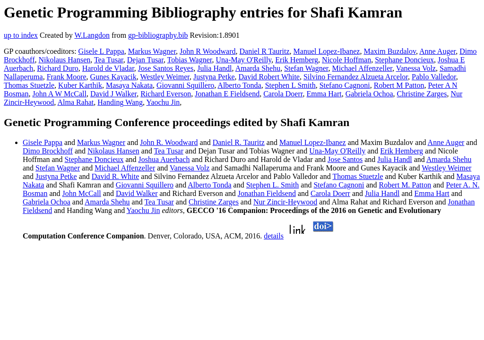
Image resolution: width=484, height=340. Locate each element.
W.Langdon (92, 35)
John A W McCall (59, 94)
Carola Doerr (282, 94)
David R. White (115, 176)
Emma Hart (323, 94)
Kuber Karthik (80, 85)
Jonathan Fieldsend (267, 193)
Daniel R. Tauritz (239, 142)
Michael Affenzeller (362, 68)
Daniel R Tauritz (265, 51)
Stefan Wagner (306, 68)
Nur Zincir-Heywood (285, 202)
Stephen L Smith (290, 85)
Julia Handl (214, 68)
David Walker (137, 193)
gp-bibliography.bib (158, 35)
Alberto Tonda (239, 85)
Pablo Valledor (434, 77)
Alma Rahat (75, 102)
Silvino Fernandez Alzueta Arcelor (355, 77)
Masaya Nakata (129, 85)
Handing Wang (120, 102)
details (274, 236)
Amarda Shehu (258, 68)
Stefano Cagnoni (345, 85)
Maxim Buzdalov (389, 51)
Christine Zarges (422, 94)
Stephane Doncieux (404, 60)
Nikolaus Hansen (64, 60)
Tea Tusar (108, 60)
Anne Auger (437, 51)
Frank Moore (66, 77)
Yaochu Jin (163, 102)
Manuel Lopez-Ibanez (327, 51)
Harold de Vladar (108, 68)
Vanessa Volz (416, 68)
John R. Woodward (169, 142)
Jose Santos (345, 159)
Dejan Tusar (145, 60)
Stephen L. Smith (272, 185)
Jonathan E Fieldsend (227, 94)
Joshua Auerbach (164, 159)
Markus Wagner (152, 51)
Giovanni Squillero (185, 85)
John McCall (81, 193)
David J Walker (113, 94)
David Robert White (269, 77)
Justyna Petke (214, 77)
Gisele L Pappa (101, 51)
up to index (21, 35)
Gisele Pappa (42, 142)
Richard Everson (165, 94)
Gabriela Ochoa (369, 94)
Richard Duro (57, 68)
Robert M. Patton (405, 185)
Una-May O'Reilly (243, 60)
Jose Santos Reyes (165, 68)
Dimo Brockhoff (48, 151)
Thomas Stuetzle (29, 85)
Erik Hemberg (296, 60)
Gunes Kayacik (113, 77)
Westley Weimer (165, 77)
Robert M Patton (399, 85)
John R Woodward (207, 51)
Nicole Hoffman (346, 60)
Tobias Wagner (189, 60)
